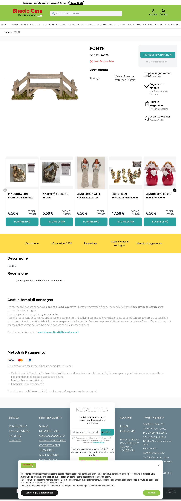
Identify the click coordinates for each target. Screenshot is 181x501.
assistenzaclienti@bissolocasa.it (58, 332)
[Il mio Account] (153, 12)
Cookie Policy (129, 443)
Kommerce (171, 493)
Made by (172, 490)
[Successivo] (174, 190)
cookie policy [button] (104, 477)
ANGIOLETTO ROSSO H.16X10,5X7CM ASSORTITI (158, 198)
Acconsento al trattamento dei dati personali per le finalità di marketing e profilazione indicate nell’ (93, 440)
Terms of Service (105, 452)
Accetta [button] (151, 493)
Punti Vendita (18, 426)
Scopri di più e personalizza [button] (39, 493)
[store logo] (27, 13)
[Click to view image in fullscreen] (44, 84)
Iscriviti (105, 432)
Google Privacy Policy (82, 452)
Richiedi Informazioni (158, 54)
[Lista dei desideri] (156, 61)
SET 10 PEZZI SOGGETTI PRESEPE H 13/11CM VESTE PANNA (125, 198)
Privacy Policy (130, 439)
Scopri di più (22, 221)
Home (7, 32)
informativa (98, 443)
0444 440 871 (76, 3)
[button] (158, 465)
